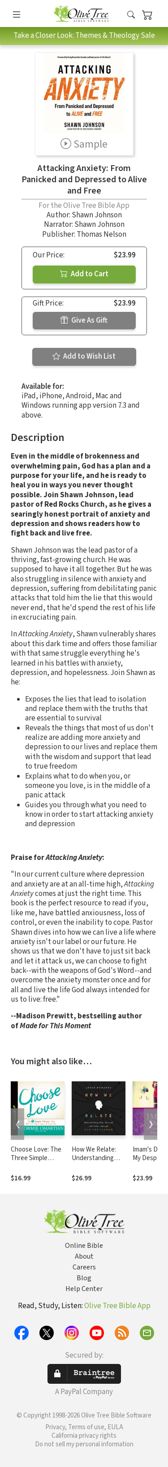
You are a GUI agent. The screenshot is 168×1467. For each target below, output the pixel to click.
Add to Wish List (84, 356)
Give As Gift (84, 320)
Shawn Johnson (97, 215)
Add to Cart (84, 274)
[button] (131, 15)
